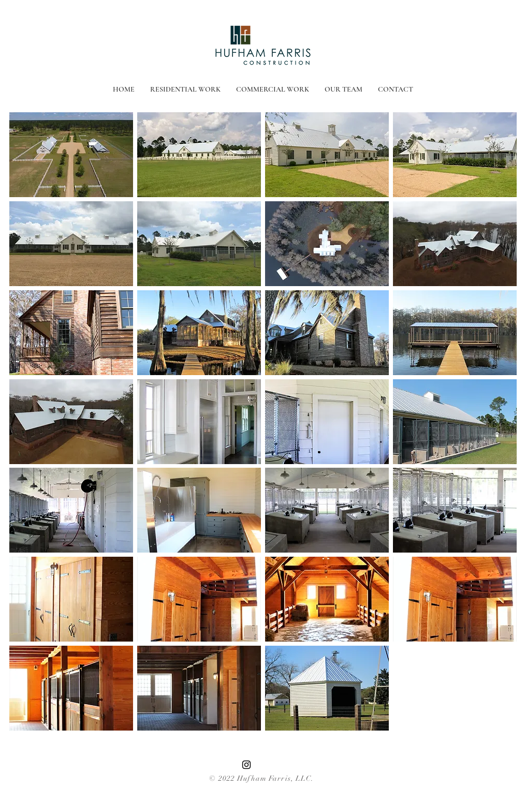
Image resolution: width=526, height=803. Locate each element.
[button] (71, 154)
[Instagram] (246, 764)
